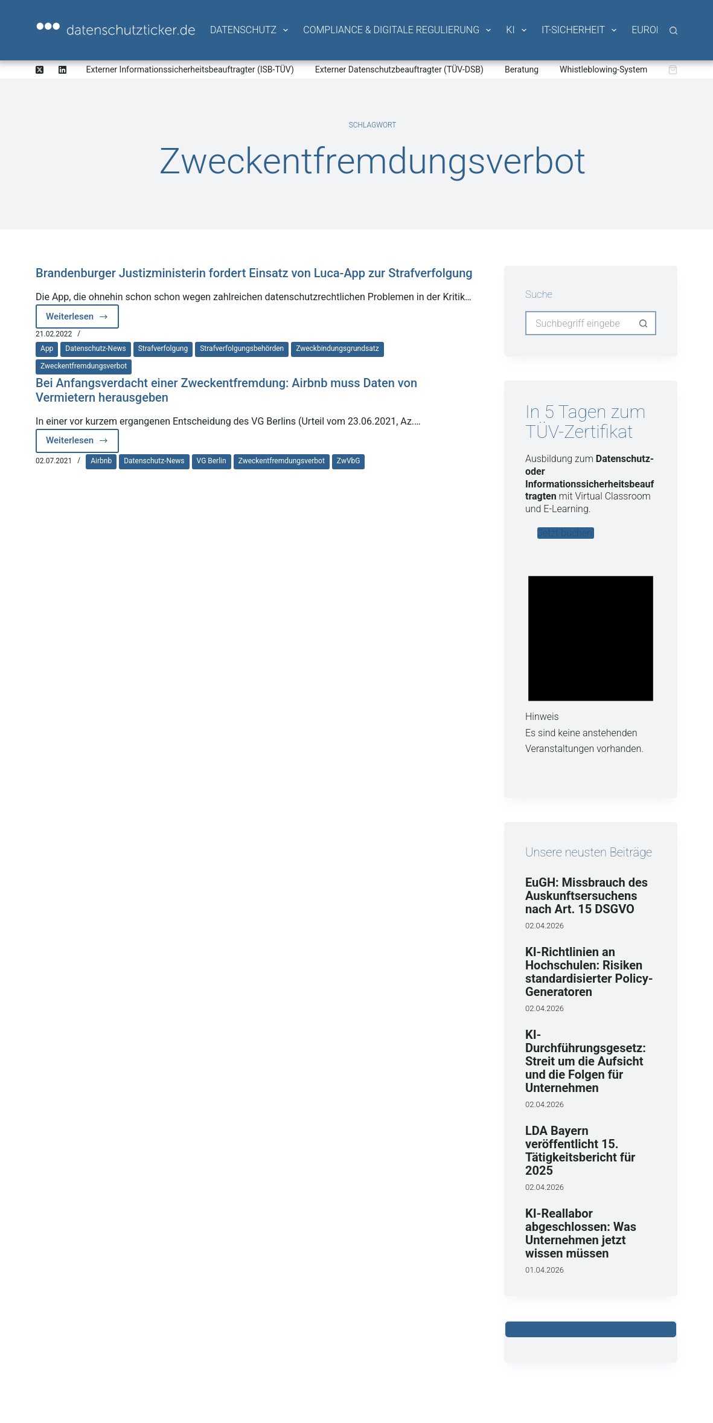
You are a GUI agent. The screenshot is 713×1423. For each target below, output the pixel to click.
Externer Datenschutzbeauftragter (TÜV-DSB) (399, 69)
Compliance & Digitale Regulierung (398, 30)
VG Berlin (211, 461)
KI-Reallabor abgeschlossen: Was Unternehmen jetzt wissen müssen (580, 1233)
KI (517, 30)
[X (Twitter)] (39, 70)
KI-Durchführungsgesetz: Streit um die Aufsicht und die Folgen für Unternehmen (585, 1061)
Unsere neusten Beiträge (588, 852)
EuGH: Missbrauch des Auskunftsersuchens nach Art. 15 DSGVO (586, 895)
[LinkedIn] (62, 70)
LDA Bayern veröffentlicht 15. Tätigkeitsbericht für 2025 (580, 1150)
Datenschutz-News (95, 348)
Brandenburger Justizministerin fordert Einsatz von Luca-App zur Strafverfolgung (254, 273)
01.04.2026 (544, 1269)
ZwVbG (348, 461)
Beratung (522, 69)
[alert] (590, 659)
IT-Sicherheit (580, 30)
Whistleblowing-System (603, 69)
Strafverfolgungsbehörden (242, 348)
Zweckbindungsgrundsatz (337, 348)
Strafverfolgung (163, 348)
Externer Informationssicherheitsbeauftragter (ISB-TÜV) (190, 69)
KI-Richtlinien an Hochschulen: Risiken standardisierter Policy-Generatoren (589, 972)
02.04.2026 (544, 925)
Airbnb (101, 461)
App (46, 348)
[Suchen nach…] (578, 323)
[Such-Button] (644, 323)
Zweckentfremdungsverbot (83, 366)
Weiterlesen (82, 320)
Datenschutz (250, 30)
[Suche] (673, 30)
